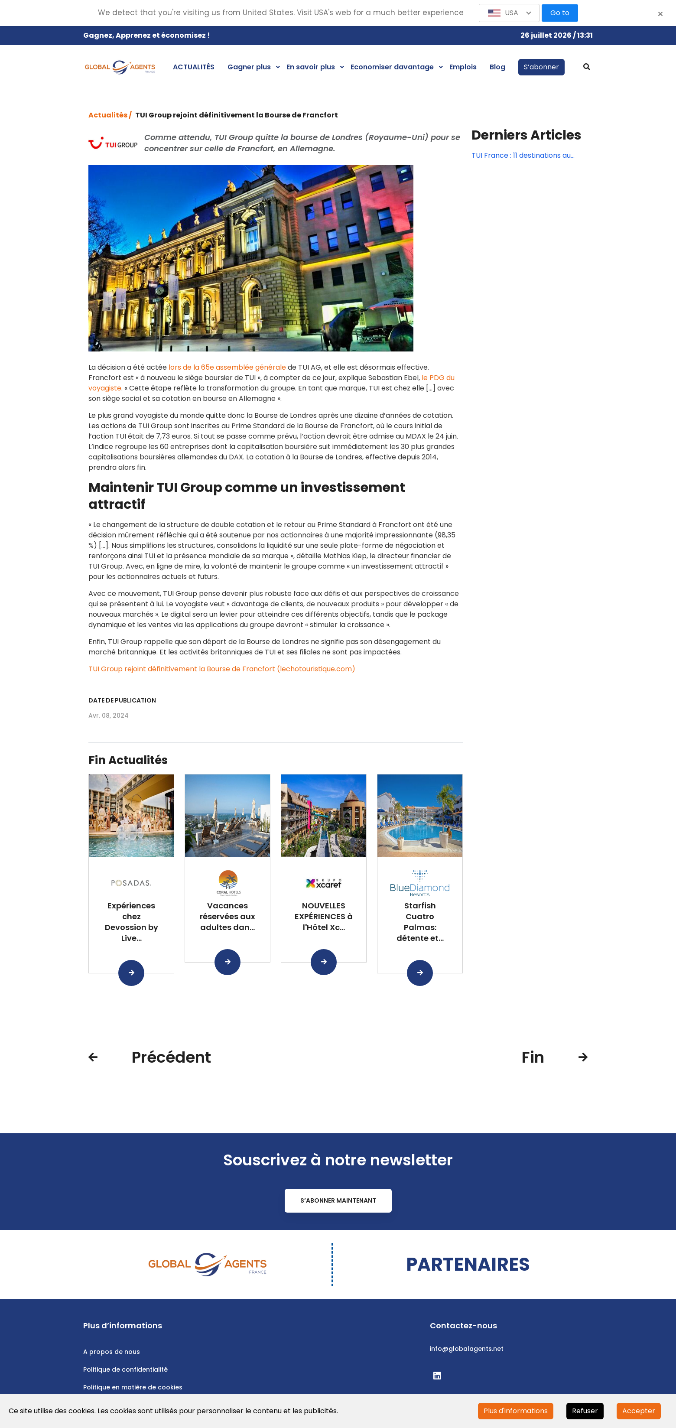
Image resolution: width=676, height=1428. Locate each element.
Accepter (638, 1411)
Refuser (585, 1411)
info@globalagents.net (467, 1349)
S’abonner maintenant (338, 1200)
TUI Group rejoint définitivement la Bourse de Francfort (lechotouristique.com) (221, 669)
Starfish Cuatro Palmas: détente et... (420, 921)
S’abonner (541, 67)
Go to (559, 13)
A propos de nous (111, 1351)
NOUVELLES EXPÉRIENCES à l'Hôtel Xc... (324, 916)
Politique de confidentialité (125, 1369)
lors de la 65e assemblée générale (227, 367)
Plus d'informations (516, 1411)
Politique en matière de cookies (132, 1387)
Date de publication (122, 700)
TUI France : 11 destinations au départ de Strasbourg (521, 155)
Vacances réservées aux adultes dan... (227, 916)
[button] (509, 13)
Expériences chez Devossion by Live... (131, 921)
